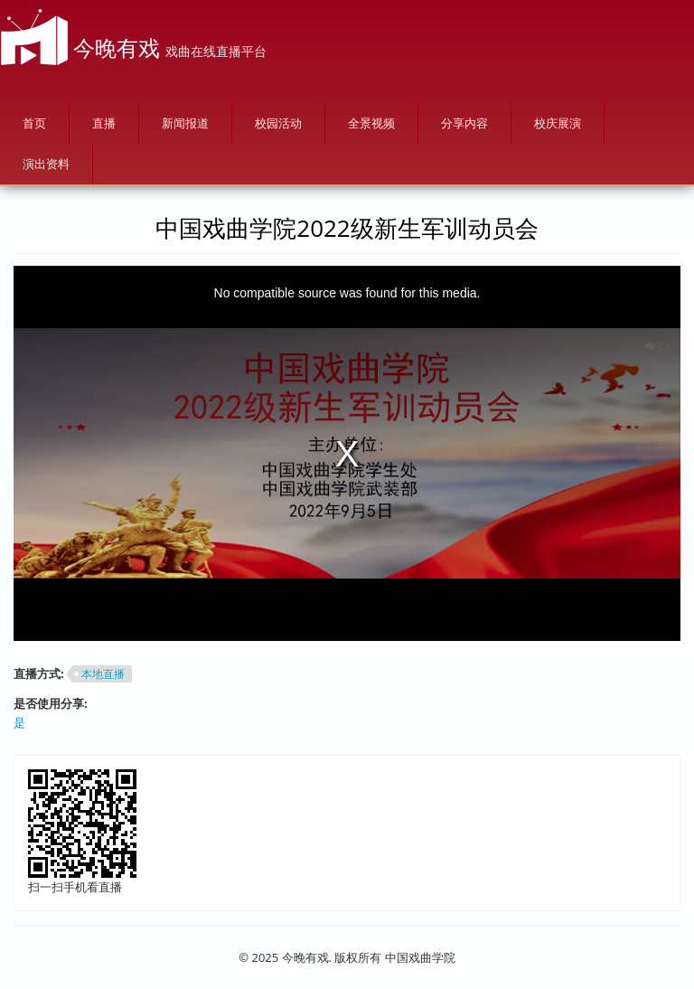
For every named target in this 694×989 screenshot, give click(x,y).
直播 (104, 123)
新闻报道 (185, 123)
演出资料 (46, 163)
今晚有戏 (116, 47)
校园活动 (278, 123)
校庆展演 (557, 123)
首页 (34, 123)
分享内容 (464, 123)
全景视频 (371, 123)
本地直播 (103, 674)
